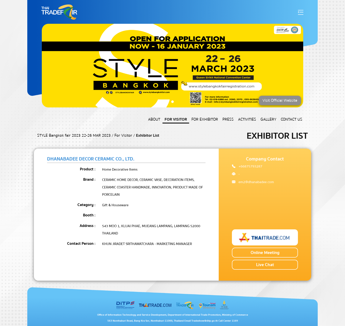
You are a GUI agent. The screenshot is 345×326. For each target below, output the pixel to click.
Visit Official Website (279, 100)
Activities (247, 119)
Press (228, 119)
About (154, 119)
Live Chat (265, 264)
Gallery (268, 119)
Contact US (291, 119)
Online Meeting (265, 252)
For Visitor (176, 119)
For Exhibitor (204, 119)
